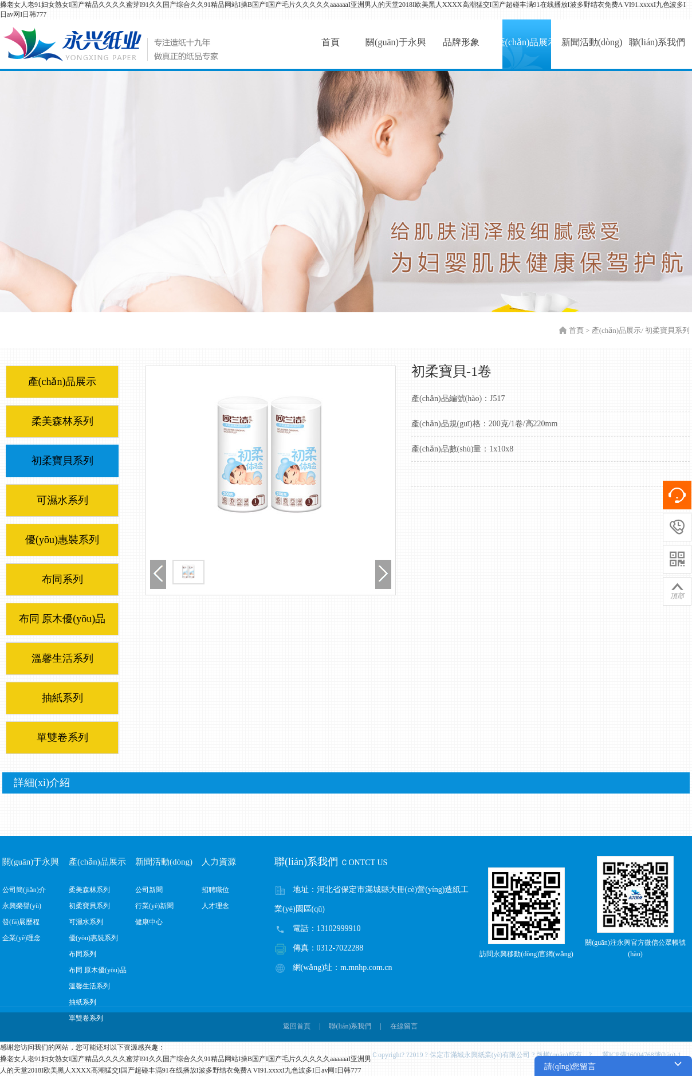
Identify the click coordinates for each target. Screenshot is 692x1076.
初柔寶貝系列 (62, 460)
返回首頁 (296, 1026)
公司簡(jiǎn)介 (24, 890)
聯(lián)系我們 (657, 42)
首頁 (330, 42)
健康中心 (149, 922)
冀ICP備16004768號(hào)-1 (645, 1055)
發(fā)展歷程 (21, 922)
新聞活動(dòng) (592, 42)
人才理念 (215, 906)
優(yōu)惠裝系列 (62, 539)
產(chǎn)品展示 (526, 42)
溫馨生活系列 (62, 658)
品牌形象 (461, 42)
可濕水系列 (62, 500)
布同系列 (62, 579)
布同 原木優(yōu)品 (62, 619)
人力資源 (219, 861)
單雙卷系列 (62, 737)
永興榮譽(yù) (21, 906)
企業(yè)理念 (21, 938)
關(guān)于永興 (395, 42)
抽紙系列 (62, 698)
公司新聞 (149, 890)
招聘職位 (215, 890)
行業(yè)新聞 (154, 906)
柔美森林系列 (62, 421)
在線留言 (404, 1026)
